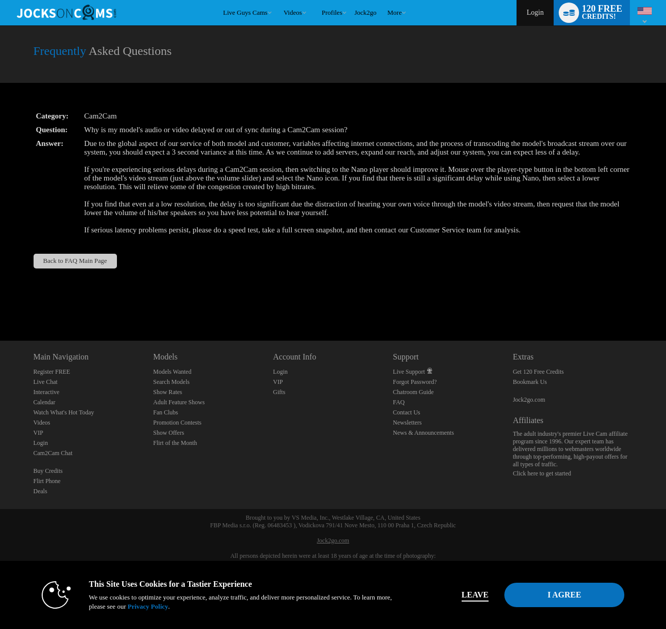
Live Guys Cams (245, 12)
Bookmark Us (530, 381)
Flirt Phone (47, 481)
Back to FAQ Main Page (75, 260)
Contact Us (406, 412)
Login (535, 12)
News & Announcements (423, 432)
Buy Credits (48, 470)
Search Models (171, 381)
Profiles (332, 12)
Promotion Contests (177, 422)
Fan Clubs (165, 412)
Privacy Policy (148, 606)
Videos (293, 12)
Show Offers (168, 432)
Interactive (46, 392)
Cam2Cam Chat (53, 453)
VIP (38, 432)
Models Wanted (172, 371)
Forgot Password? (415, 381)
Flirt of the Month (175, 442)
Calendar (44, 402)
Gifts (279, 392)
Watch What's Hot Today (64, 412)
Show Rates (167, 392)
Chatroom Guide (413, 392)
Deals (40, 491)
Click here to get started (542, 473)
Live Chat (46, 381)
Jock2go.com (529, 399)
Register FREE (52, 371)
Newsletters (407, 422)
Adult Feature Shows (178, 402)
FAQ (399, 402)
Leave (475, 594)
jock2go (365, 12)
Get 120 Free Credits (538, 371)
